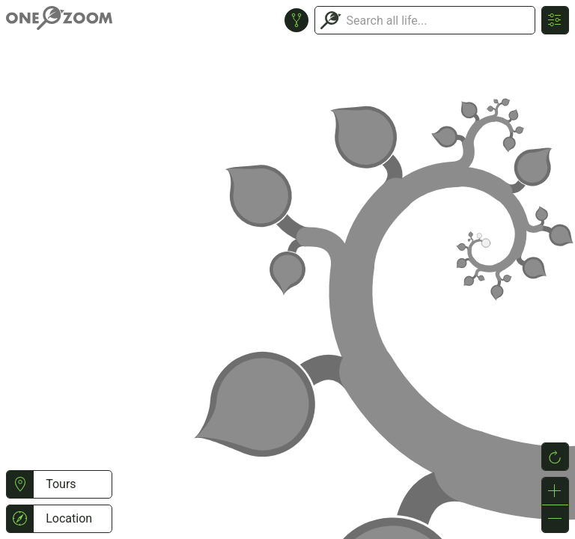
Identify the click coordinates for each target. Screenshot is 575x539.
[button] (20, 484)
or (287, 269)
